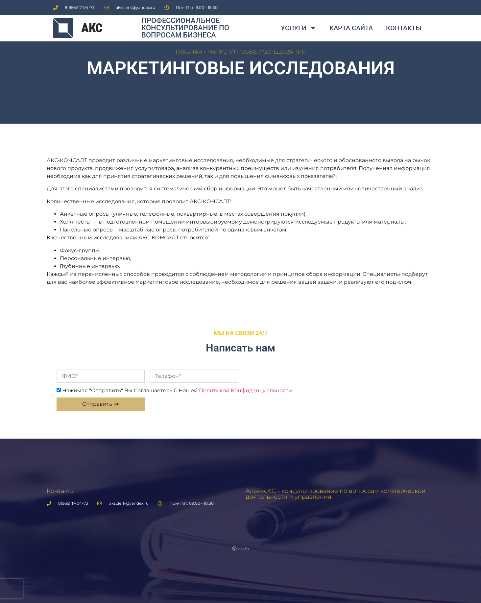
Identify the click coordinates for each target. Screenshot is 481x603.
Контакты (403, 28)
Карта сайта (351, 28)
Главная (189, 52)
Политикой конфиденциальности (245, 390)
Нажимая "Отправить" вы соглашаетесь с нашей (177, 390)
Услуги (298, 28)
